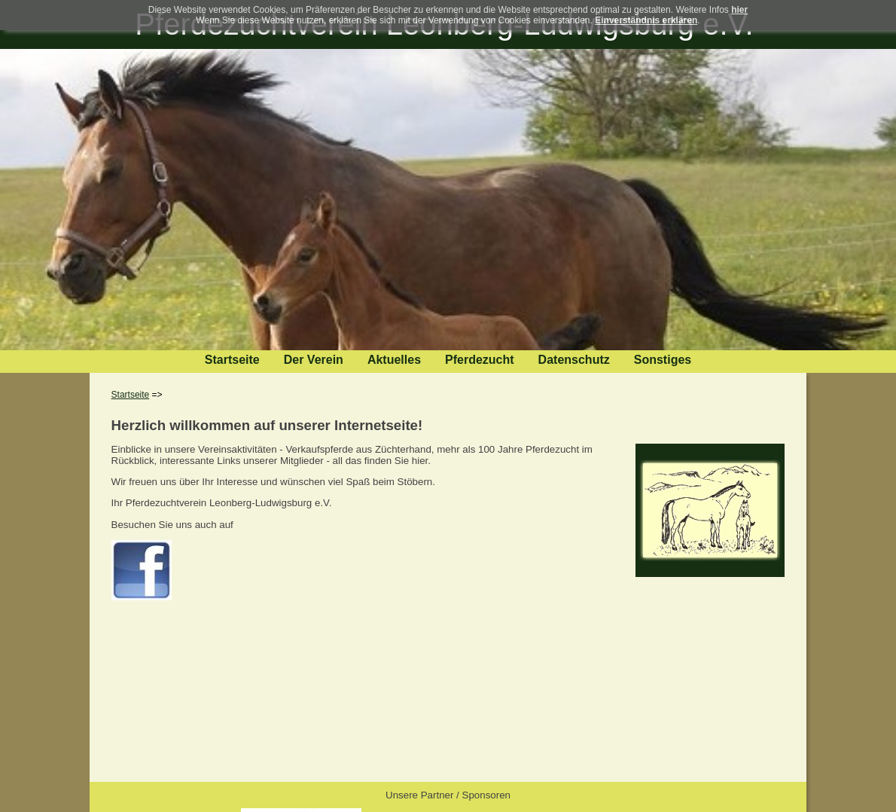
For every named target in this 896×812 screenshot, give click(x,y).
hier (739, 10)
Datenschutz (574, 359)
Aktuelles (394, 359)
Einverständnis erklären (646, 20)
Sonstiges (662, 359)
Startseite (232, 359)
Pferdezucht (479, 359)
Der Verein (313, 359)
